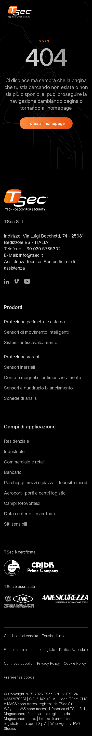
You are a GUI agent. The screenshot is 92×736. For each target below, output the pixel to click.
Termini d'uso (53, 636)
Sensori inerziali (19, 367)
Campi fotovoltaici (22, 503)
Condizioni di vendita (21, 636)
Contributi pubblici (18, 663)
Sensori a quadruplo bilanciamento (38, 387)
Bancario (13, 472)
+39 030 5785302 (42, 248)
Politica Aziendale (73, 649)
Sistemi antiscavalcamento (30, 342)
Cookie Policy (75, 663)
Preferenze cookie (19, 677)
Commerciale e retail (24, 461)
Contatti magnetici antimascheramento (42, 377)
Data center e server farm (29, 513)
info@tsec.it (31, 255)
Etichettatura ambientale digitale (29, 649)
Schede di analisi (21, 398)
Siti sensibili (15, 524)
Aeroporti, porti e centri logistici (35, 493)
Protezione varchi (21, 356)
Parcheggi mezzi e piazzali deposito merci (45, 482)
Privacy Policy (48, 663)
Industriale (14, 451)
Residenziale (16, 441)
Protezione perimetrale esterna (34, 321)
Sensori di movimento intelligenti (36, 332)
